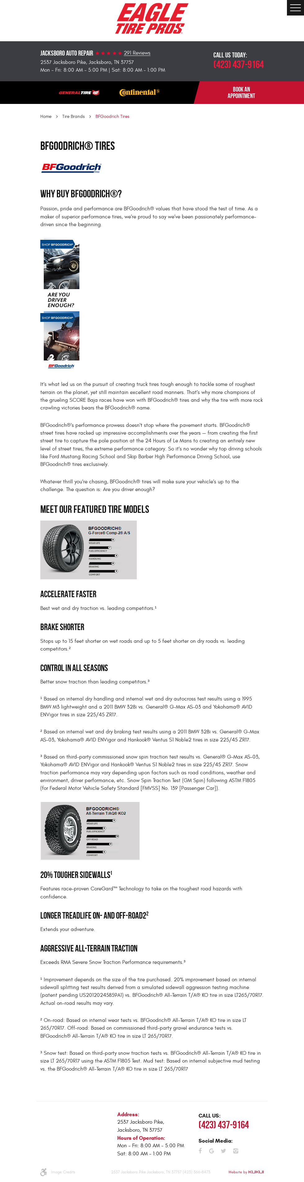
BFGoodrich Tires (112, 116)
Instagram (235, 1151)
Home (45, 116)
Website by (246, 1172)
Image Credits (63, 1172)
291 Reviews (137, 53)
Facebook (200, 1151)
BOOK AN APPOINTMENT (241, 92)
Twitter (223, 1151)
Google (211, 1151)
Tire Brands (73, 116)
